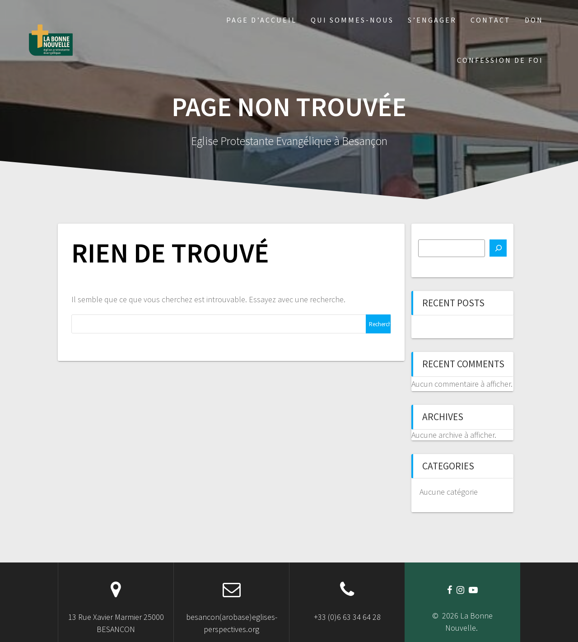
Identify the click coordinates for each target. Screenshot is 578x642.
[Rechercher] (498, 248)
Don (534, 19)
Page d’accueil (261, 19)
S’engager (432, 19)
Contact (491, 19)
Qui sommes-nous (352, 19)
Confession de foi (500, 60)
